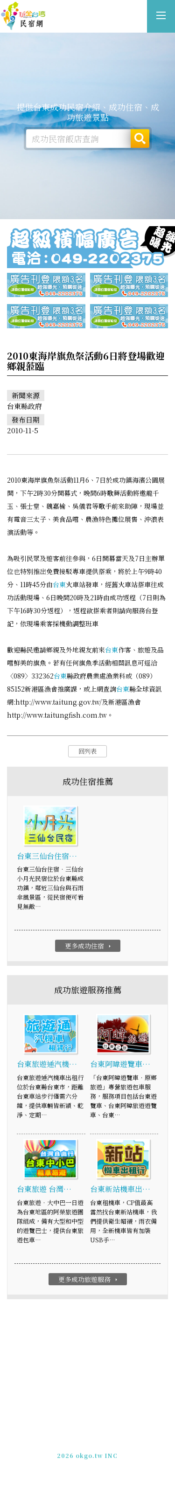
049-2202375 (78, 1450)
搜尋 (140, 138)
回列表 (87, 752)
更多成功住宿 (89, 947)
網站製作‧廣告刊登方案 (108, 1441)
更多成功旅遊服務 (88, 1280)
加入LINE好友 (124, 1450)
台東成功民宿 (23, 16)
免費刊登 (57, 1441)
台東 (59, 585)
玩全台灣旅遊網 (77, 1433)
